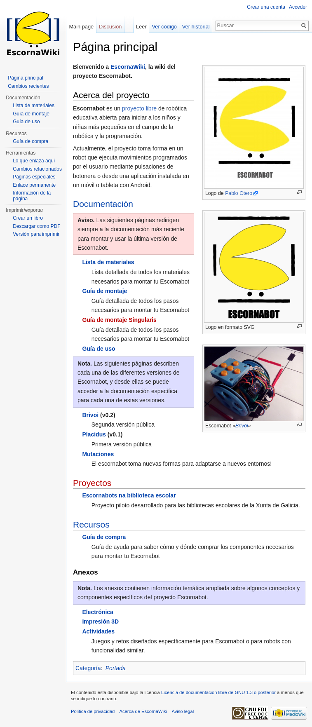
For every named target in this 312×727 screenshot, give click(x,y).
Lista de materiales (108, 262)
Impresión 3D (100, 621)
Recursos (91, 524)
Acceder (298, 7)
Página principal (25, 78)
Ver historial (196, 26)
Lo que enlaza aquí (34, 161)
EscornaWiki (127, 66)
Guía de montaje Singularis (119, 320)
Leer (141, 26)
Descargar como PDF (36, 226)
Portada (116, 668)
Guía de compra (104, 537)
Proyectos (92, 483)
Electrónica (97, 612)
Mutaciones (98, 454)
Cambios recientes (28, 86)
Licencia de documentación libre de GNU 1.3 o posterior (218, 692)
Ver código (164, 26)
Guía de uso (98, 348)
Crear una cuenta (266, 7)
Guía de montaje (104, 291)
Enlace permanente (34, 185)
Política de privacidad (93, 711)
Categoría (88, 668)
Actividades (98, 631)
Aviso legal (182, 711)
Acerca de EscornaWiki (143, 711)
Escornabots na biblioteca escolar (129, 495)
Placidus (94, 434)
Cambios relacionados (37, 169)
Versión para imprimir (36, 234)
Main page (81, 26)
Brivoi (241, 426)
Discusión (110, 26)
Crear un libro (28, 218)
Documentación (103, 204)
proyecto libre (139, 108)
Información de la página (32, 196)
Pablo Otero (238, 193)
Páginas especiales (34, 177)
